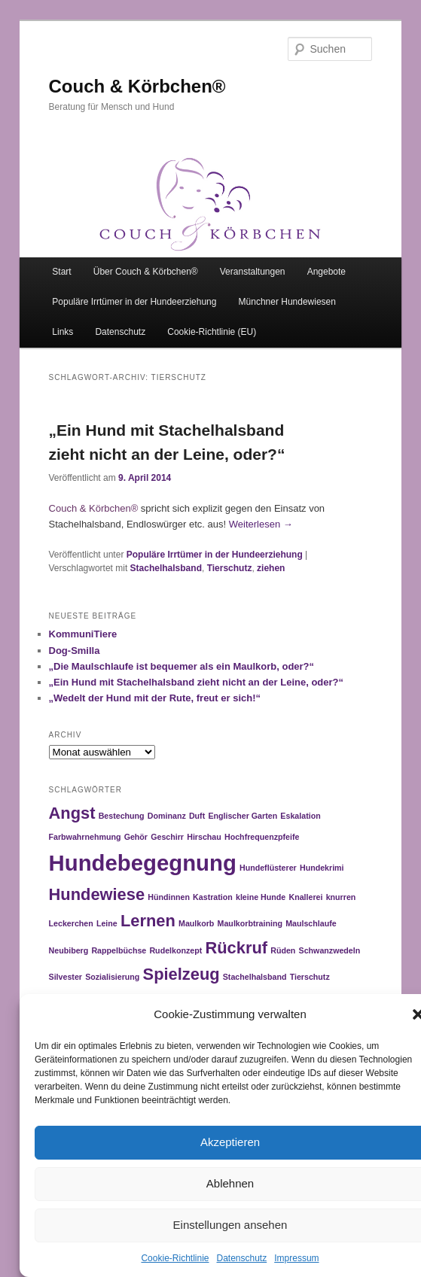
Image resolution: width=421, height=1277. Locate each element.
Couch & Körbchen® (137, 86)
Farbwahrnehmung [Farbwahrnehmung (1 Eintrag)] (85, 836)
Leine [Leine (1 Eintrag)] (106, 923)
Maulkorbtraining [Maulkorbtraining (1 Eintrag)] (250, 923)
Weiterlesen (261, 524)
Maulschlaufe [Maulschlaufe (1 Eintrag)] (311, 923)
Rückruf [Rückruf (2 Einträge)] (236, 947)
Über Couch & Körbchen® (145, 271)
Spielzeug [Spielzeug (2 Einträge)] (181, 974)
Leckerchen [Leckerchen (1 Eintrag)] (71, 923)
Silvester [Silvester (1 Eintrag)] (65, 976)
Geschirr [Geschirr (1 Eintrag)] (167, 836)
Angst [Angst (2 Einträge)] (72, 813)
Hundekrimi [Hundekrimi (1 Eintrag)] (322, 867)
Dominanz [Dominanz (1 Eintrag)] (167, 815)
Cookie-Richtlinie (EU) (211, 332)
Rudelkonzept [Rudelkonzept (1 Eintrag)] (175, 950)
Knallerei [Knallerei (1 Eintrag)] (305, 897)
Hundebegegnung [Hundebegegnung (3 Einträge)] (142, 862)
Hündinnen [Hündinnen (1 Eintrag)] (169, 897)
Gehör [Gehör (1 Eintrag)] (136, 836)
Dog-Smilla (74, 650)
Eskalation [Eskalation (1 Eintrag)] (300, 815)
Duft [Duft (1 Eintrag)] (197, 815)
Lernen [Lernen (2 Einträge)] (148, 920)
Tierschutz (229, 568)
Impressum (296, 1258)
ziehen (271, 568)
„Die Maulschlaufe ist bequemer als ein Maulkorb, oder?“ (182, 666)
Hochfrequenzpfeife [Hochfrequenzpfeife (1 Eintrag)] (261, 836)
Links (62, 332)
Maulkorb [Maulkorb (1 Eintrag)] (196, 923)
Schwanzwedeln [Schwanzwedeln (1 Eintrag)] (330, 950)
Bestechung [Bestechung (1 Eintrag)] (122, 815)
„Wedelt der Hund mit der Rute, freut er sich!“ (155, 698)
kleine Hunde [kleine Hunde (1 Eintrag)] (260, 897)
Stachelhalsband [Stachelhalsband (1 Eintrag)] (255, 976)
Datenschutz (242, 1258)
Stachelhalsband (166, 568)
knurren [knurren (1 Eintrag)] (341, 897)
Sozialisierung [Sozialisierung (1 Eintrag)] (112, 976)
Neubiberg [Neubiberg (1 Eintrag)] (69, 950)
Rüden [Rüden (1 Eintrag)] (282, 950)
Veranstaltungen (252, 271)
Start (61, 271)
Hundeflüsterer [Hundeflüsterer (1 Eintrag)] (268, 867)
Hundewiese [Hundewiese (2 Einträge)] (97, 894)
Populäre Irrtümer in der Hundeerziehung (134, 301)
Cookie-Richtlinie (175, 1258)
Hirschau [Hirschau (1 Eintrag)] (204, 836)
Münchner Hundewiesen (287, 301)
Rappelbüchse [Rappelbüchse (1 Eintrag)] (118, 950)
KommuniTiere (83, 634)
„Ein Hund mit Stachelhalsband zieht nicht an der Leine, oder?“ (196, 682)
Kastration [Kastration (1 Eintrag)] (213, 897)
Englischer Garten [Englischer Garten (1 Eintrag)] (242, 815)
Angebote (326, 271)
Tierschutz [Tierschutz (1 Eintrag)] (310, 976)
